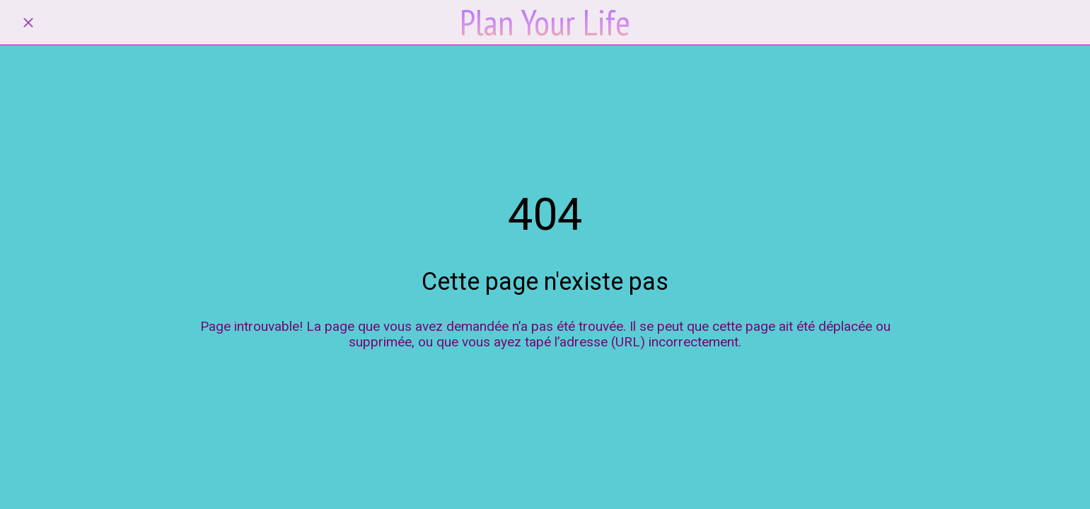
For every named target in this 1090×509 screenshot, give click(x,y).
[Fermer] (28, 22)
